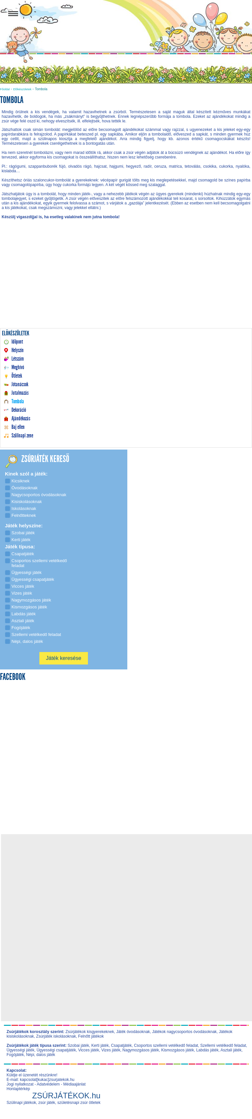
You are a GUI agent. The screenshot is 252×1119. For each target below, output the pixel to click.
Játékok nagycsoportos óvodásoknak (184, 1031)
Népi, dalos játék (40, 1054)
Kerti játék (100, 1045)
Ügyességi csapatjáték (56, 1050)
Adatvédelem (48, 1084)
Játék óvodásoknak (133, 1031)
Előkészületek (22, 89)
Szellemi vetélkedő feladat (223, 1045)
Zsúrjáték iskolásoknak (56, 1036)
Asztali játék (231, 1050)
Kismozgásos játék (177, 1050)
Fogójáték (15, 1054)
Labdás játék (207, 1050)
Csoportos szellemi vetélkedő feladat (166, 1045)
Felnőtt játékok (91, 1036)
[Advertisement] (126, 280)
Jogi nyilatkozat (20, 1084)
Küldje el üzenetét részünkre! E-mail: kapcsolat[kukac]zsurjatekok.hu (40, 1077)
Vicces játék (88, 1050)
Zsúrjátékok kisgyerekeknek (89, 1031)
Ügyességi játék (20, 1050)
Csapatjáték (121, 1045)
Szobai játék (78, 1045)
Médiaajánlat (74, 1084)
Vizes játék (110, 1050)
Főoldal (5, 89)
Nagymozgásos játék (140, 1050)
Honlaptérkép (18, 1089)
